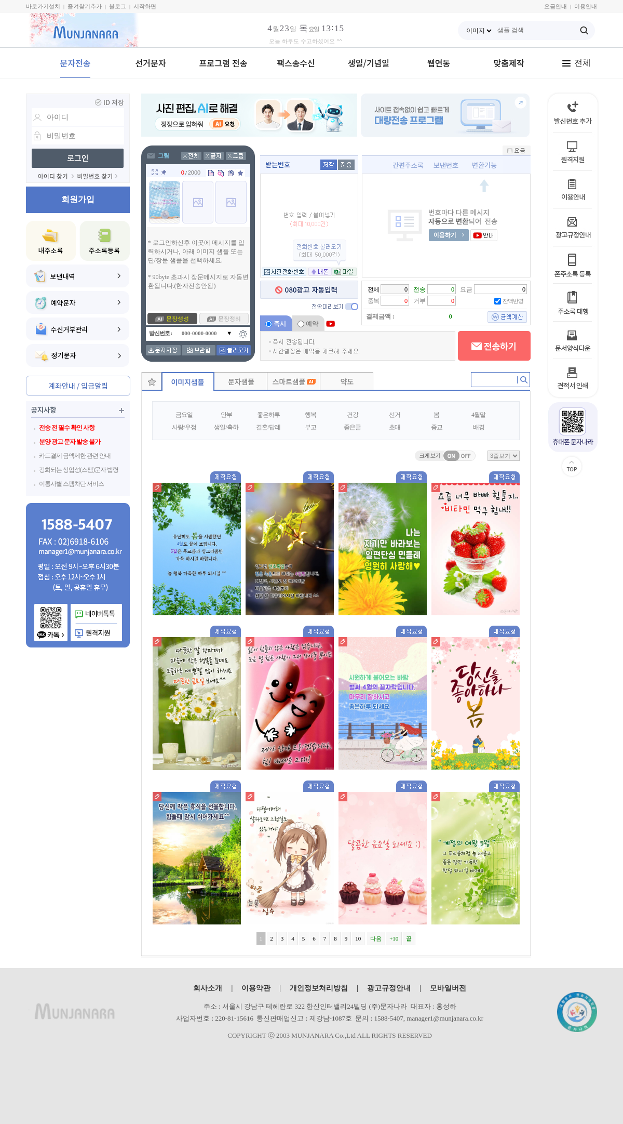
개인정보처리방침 (319, 988)
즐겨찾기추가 (84, 6)
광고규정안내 (389, 988)
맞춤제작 (509, 63)
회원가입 (77, 199)
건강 (352, 414)
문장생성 (177, 318)
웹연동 (438, 63)
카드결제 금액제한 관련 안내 (75, 455)
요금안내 (555, 6)
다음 (376, 938)
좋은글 (352, 427)
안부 (226, 414)
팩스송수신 (296, 63)
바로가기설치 (43, 6)
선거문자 (151, 63)
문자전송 (75, 63)
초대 (394, 427)
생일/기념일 (368, 63)
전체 (576, 62)
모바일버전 (448, 988)
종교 (436, 427)
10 (358, 938)
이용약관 (255, 988)
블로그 (117, 6)
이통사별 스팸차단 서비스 (71, 483)
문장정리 (229, 318)
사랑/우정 (184, 427)
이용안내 (585, 6)
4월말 (478, 414)
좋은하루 (268, 414)
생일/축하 (226, 427)
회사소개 (207, 988)
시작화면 (144, 6)
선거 (394, 414)
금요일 (184, 414)
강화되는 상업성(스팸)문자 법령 (78, 469)
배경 (478, 427)
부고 (310, 427)
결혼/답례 (268, 427)
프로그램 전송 (223, 63)
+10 (393, 938)
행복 (310, 414)
